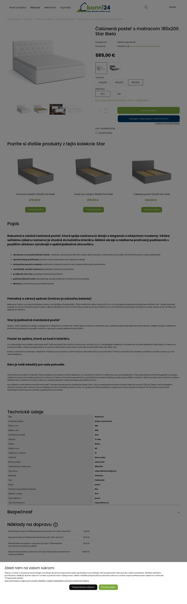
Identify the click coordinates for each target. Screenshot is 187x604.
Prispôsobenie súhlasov (83, 587)
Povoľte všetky (108, 587)
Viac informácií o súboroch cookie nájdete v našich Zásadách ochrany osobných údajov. (47, 580)
